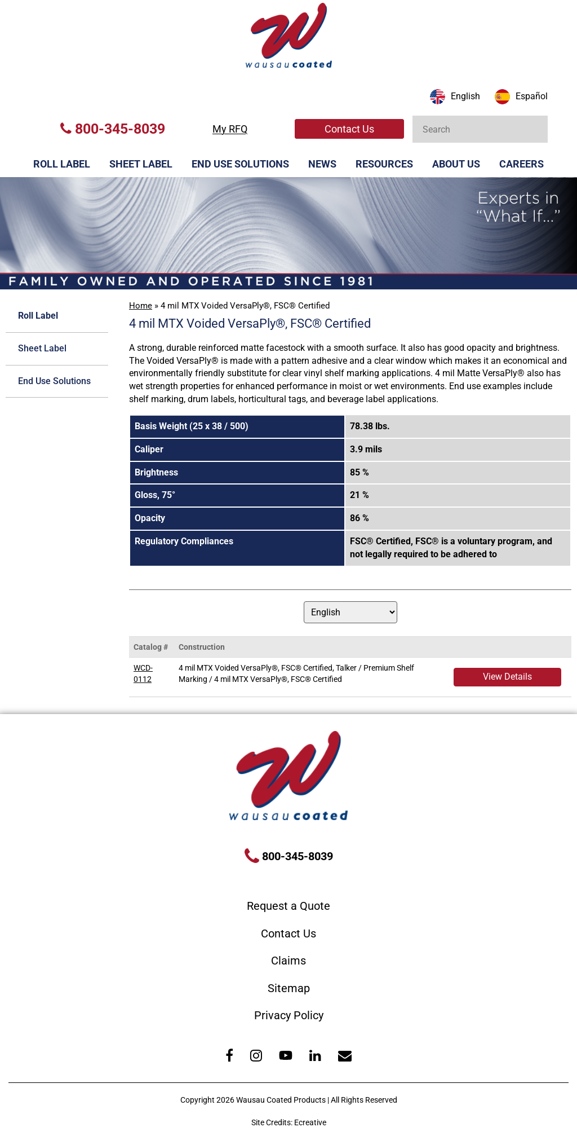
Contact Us (349, 129)
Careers (521, 164)
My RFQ (229, 129)
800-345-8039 (112, 129)
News (322, 164)
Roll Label (61, 164)
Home (140, 306)
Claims (288, 960)
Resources (384, 164)
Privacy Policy (288, 1015)
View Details (507, 676)
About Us (456, 164)
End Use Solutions (240, 164)
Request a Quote (288, 906)
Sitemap (289, 988)
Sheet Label (140, 164)
